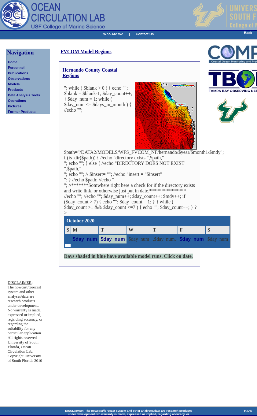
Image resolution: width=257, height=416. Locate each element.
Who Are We (113, 34)
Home (12, 62)
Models (14, 84)
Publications (18, 73)
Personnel (16, 67)
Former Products (21, 111)
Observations (19, 78)
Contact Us (145, 34)
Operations (17, 100)
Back (248, 33)
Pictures (14, 106)
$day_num (85, 239)
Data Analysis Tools (24, 95)
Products (15, 89)
